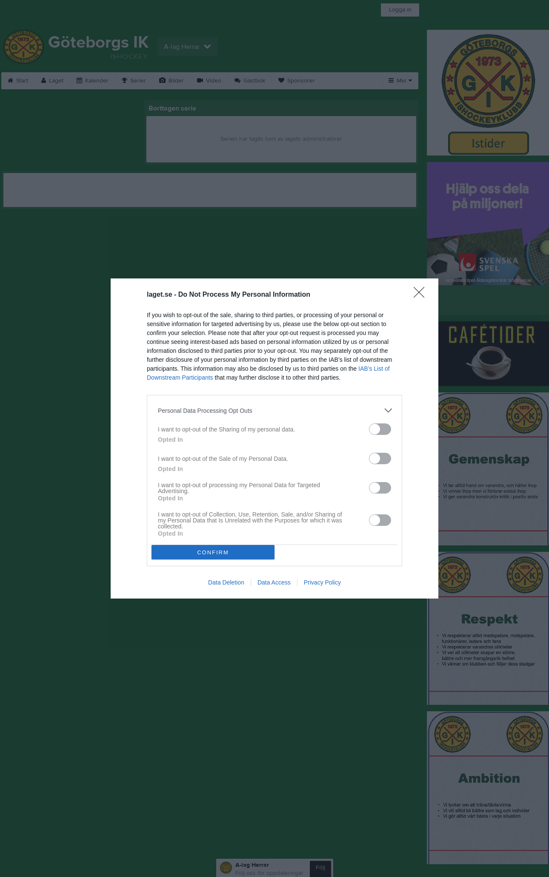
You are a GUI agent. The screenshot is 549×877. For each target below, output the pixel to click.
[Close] (422, 295)
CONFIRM (213, 552)
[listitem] (274, 410)
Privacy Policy (322, 582)
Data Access (274, 582)
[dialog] (274, 438)
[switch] (380, 429)
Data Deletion (226, 582)
